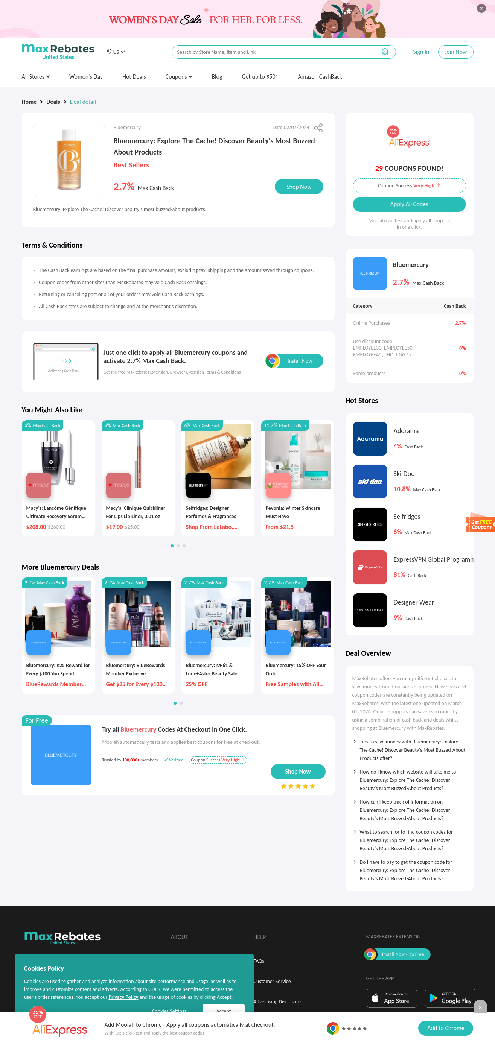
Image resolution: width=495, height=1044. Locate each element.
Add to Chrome (445, 1028)
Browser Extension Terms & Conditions (205, 372)
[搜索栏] (269, 52)
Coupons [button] (179, 76)
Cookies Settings (169, 1011)
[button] (116, 52)
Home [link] (29, 101)
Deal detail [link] (83, 101)
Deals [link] (53, 101)
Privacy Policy (123, 997)
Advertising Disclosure (277, 1001)
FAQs (259, 961)
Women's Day (86, 76)
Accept (223, 1011)
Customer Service (272, 981)
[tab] (409, 747)
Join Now (456, 51)
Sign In (421, 51)
